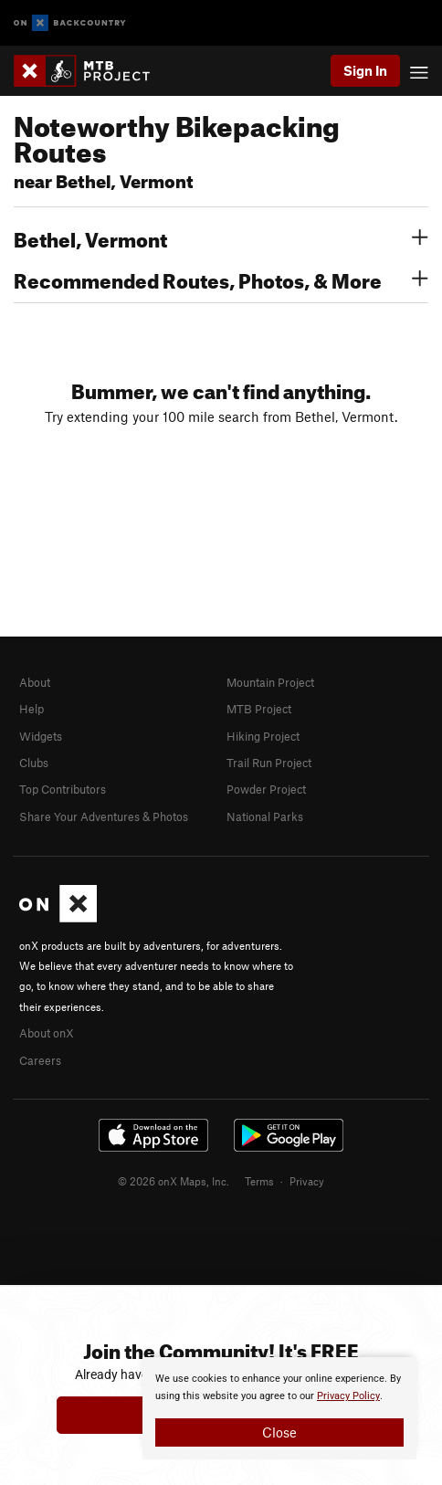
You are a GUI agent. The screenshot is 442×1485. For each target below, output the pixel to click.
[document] (279, 1408)
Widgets (40, 736)
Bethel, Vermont (221, 237)
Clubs (33, 762)
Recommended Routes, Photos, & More (221, 279)
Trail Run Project (268, 762)
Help (31, 708)
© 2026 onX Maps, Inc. (173, 1180)
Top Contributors (62, 789)
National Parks (264, 816)
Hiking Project (263, 736)
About (34, 682)
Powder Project (266, 789)
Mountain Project (270, 682)
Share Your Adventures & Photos (103, 816)
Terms (259, 1180)
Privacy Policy (348, 1396)
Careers (40, 1060)
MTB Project (258, 708)
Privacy (306, 1180)
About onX (46, 1033)
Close (279, 1432)
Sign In (365, 70)
